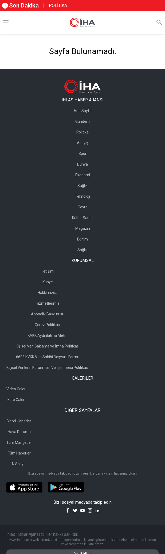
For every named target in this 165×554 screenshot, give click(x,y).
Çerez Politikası (48, 325)
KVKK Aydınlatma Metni (47, 335)
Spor (82, 153)
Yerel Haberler (19, 421)
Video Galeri (16, 389)
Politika (82, 132)
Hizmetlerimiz (48, 303)
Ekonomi (82, 175)
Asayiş (82, 143)
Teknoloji (82, 196)
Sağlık (82, 186)
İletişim (47, 271)
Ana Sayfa (83, 111)
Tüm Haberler (19, 453)
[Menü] (6, 22)
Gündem (82, 121)
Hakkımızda (47, 293)
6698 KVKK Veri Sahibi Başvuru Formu (47, 357)
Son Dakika (20, 5)
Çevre (83, 207)
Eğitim (82, 239)
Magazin (82, 228)
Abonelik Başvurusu (47, 314)
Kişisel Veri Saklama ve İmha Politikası (48, 346)
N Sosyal (19, 464)
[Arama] (159, 22)
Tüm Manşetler (19, 442)
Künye (47, 282)
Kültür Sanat (82, 218)
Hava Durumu (19, 432)
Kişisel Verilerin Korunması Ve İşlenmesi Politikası (47, 367)
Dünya (82, 164)
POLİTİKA (58, 5)
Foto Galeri (16, 400)
